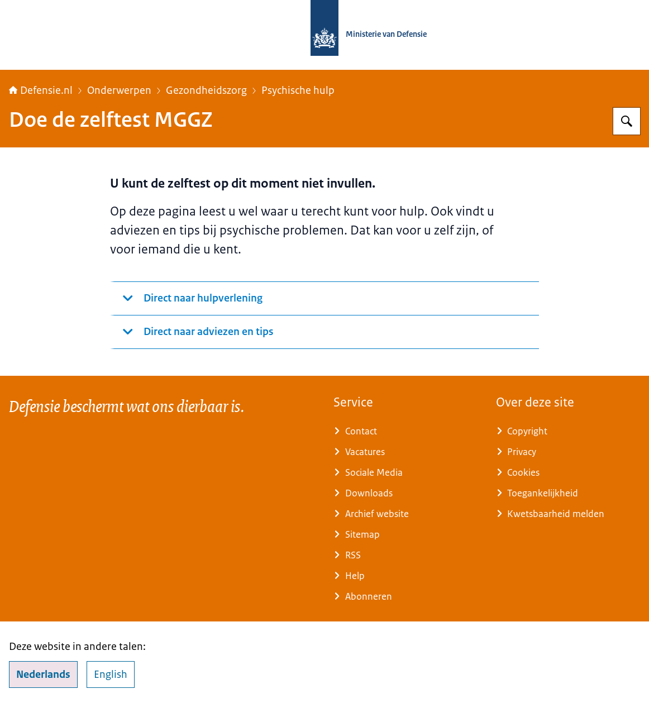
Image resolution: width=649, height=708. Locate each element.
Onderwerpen (119, 90)
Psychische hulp (298, 90)
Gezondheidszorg (206, 90)
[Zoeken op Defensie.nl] (626, 121)
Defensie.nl (41, 90)
